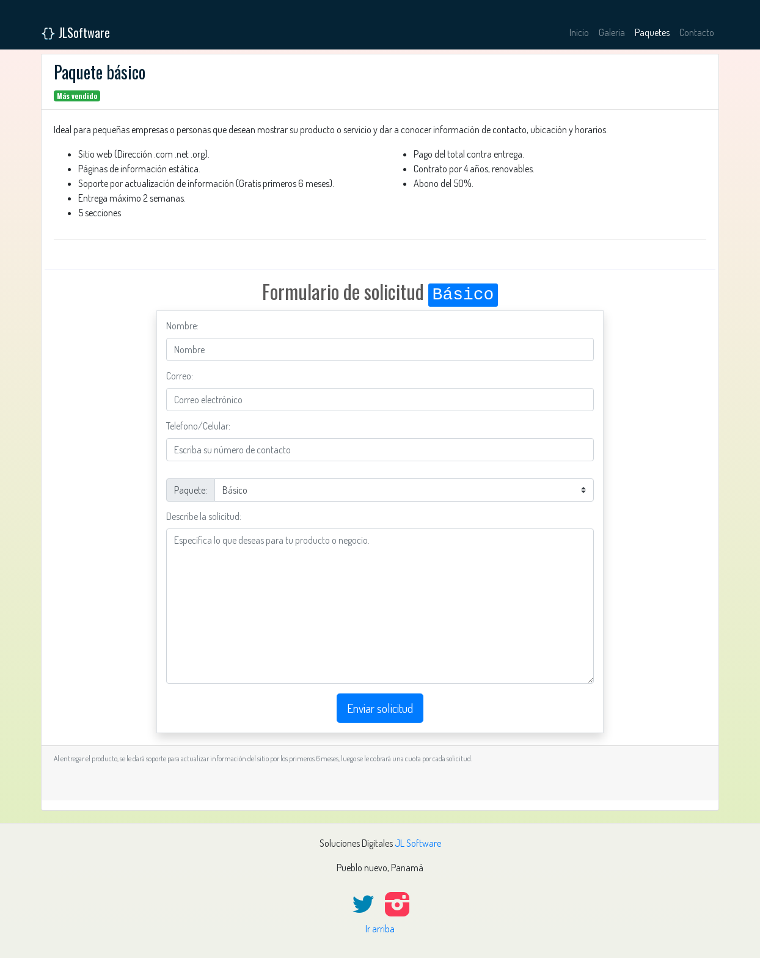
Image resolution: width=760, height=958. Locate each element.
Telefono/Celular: (198, 426)
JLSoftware (75, 32)
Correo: (179, 376)
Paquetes (652, 32)
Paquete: (190, 490)
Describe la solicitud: (203, 516)
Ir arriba (380, 929)
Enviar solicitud (380, 708)
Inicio (579, 32)
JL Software (418, 843)
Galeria (612, 32)
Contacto (696, 32)
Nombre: (182, 326)
